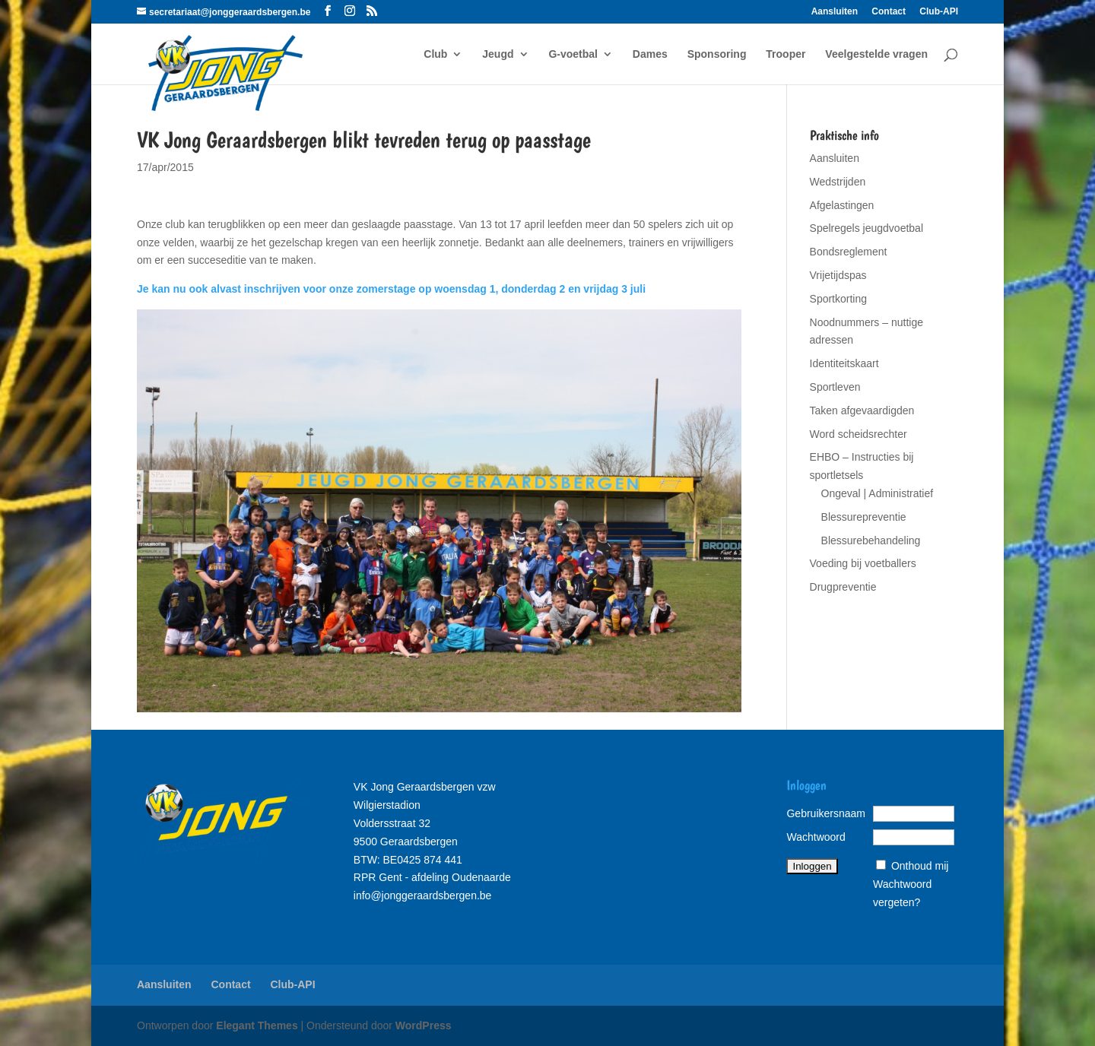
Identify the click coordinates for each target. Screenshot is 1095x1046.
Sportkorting (838, 299)
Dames (650, 54)
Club (435, 54)
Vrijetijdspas (838, 275)
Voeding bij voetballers (863, 563)
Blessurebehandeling (871, 540)
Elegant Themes (256, 1025)
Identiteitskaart (844, 363)
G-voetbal (573, 54)
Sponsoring (717, 54)
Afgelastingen (842, 205)
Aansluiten (834, 12)
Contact (888, 12)
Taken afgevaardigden (862, 410)
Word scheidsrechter (858, 434)
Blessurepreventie (863, 517)
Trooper (785, 54)
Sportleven (835, 387)
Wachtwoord (815, 837)
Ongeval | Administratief (877, 493)
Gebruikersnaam (825, 813)
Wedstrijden (838, 182)
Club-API (938, 12)
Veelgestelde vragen (876, 54)
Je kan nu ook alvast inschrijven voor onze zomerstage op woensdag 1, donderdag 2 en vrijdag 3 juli (391, 289)
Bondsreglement (848, 252)
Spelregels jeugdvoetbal (866, 228)
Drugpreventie (843, 587)
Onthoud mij (919, 866)
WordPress (423, 1025)
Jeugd (497, 54)
